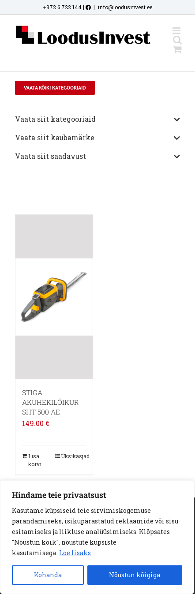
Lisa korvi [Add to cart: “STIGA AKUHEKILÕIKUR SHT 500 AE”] (34, 459)
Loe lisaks (75, 553)
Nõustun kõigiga (134, 575)
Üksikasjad (73, 456)
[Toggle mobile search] (177, 40)
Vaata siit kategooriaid (97, 119)
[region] (97, 537)
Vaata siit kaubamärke (97, 138)
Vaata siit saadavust (97, 156)
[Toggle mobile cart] (177, 49)
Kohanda (48, 575)
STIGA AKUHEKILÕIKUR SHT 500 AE (50, 402)
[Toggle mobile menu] (177, 30)
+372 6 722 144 (62, 7)
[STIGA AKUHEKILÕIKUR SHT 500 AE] (54, 297)
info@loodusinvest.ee (125, 7)
